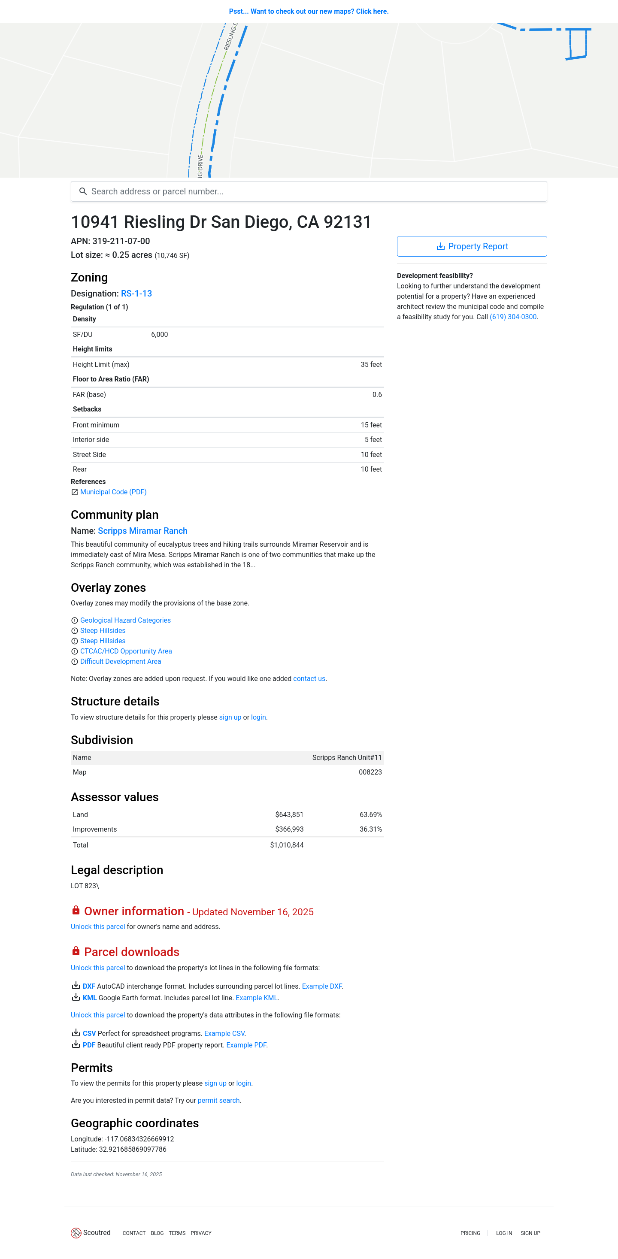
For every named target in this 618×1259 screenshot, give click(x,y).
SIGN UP (530, 1233)
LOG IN (504, 1233)
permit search (219, 1100)
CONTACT (134, 1233)
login (258, 717)
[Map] (309, 100)
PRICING (470, 1233)
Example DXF (322, 986)
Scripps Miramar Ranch (143, 531)
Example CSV (224, 1033)
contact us (309, 679)
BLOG (157, 1233)
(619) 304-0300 (513, 317)
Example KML (257, 998)
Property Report (472, 246)
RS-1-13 (136, 293)
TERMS (177, 1233)
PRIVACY (201, 1233)
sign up (230, 717)
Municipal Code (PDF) (113, 492)
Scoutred (97, 1233)
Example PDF (246, 1045)
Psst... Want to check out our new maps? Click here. (309, 11)
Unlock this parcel (98, 927)
